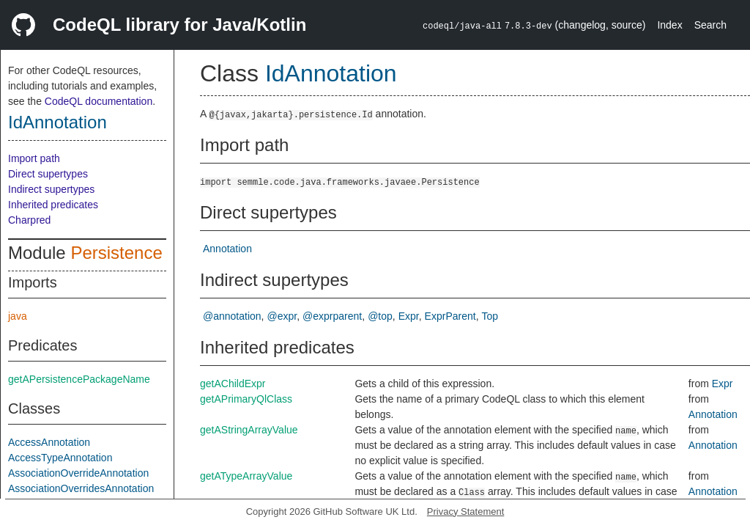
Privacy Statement (466, 511)
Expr (408, 316)
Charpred (29, 220)
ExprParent (450, 316)
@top (380, 316)
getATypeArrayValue (246, 476)
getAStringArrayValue (249, 430)
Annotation (227, 248)
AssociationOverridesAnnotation (81, 488)
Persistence (116, 253)
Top (490, 316)
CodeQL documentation (98, 101)
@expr (282, 316)
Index (669, 25)
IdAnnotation (57, 122)
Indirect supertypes (51, 189)
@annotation (232, 316)
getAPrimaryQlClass (246, 399)
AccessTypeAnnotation (60, 457)
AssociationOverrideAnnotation (78, 473)
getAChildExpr (233, 383)
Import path (34, 158)
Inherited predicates (53, 204)
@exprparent (332, 316)
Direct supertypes (48, 174)
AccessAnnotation (49, 442)
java (17, 316)
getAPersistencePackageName (79, 379)
